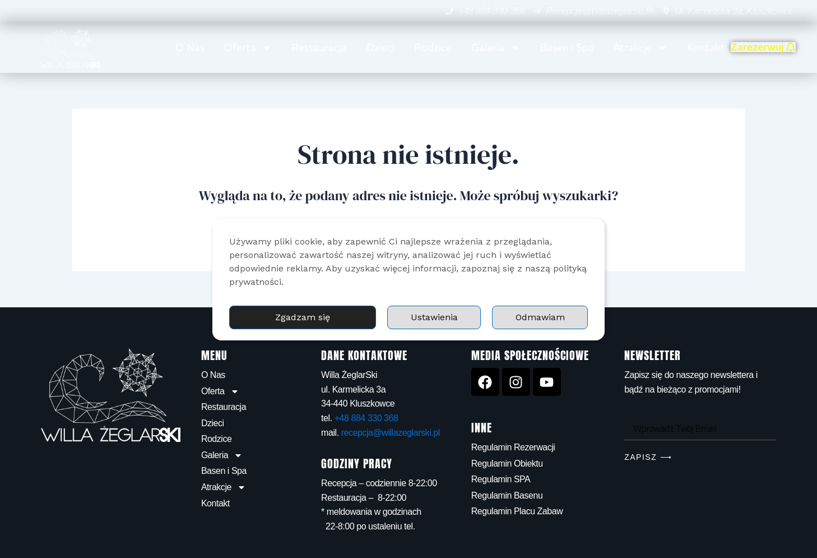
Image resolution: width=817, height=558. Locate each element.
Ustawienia (434, 317)
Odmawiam (540, 317)
